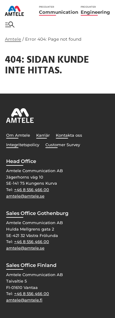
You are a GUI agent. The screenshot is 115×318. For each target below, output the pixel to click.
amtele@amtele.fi (24, 300)
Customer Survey (62, 144)
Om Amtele (18, 135)
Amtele (13, 39)
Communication (58, 10)
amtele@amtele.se (25, 196)
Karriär (43, 135)
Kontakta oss (69, 135)
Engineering (95, 10)
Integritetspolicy (22, 144)
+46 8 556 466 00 (31, 189)
